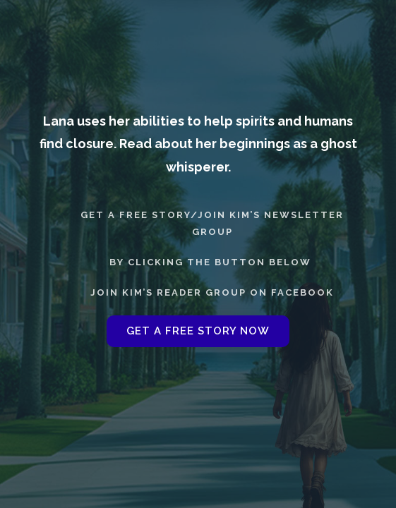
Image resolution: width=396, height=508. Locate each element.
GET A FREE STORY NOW (198, 331)
